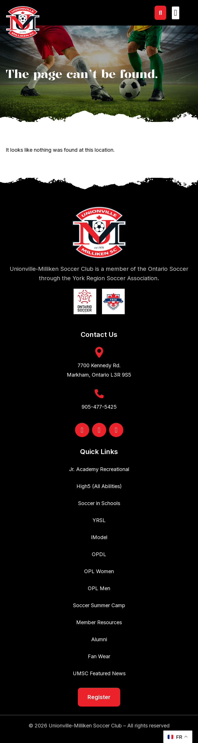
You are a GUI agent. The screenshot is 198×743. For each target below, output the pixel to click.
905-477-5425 (99, 407)
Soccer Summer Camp (99, 605)
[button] (175, 13)
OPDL (99, 554)
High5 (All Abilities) (99, 486)
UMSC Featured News (99, 673)
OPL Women (99, 571)
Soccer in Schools (99, 503)
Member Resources (99, 622)
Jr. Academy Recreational (99, 469)
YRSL (99, 520)
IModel (99, 537)
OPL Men (99, 588)
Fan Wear (99, 656)
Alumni (99, 639)
